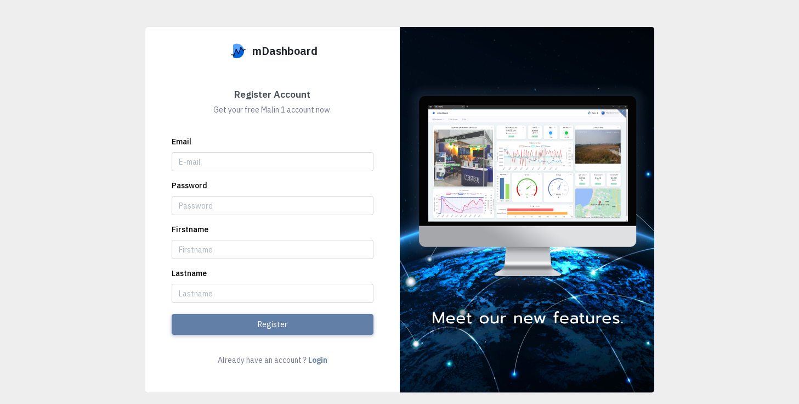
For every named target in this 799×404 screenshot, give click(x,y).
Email (181, 142)
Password (189, 185)
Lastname (189, 273)
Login (317, 360)
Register (272, 324)
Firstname (190, 229)
